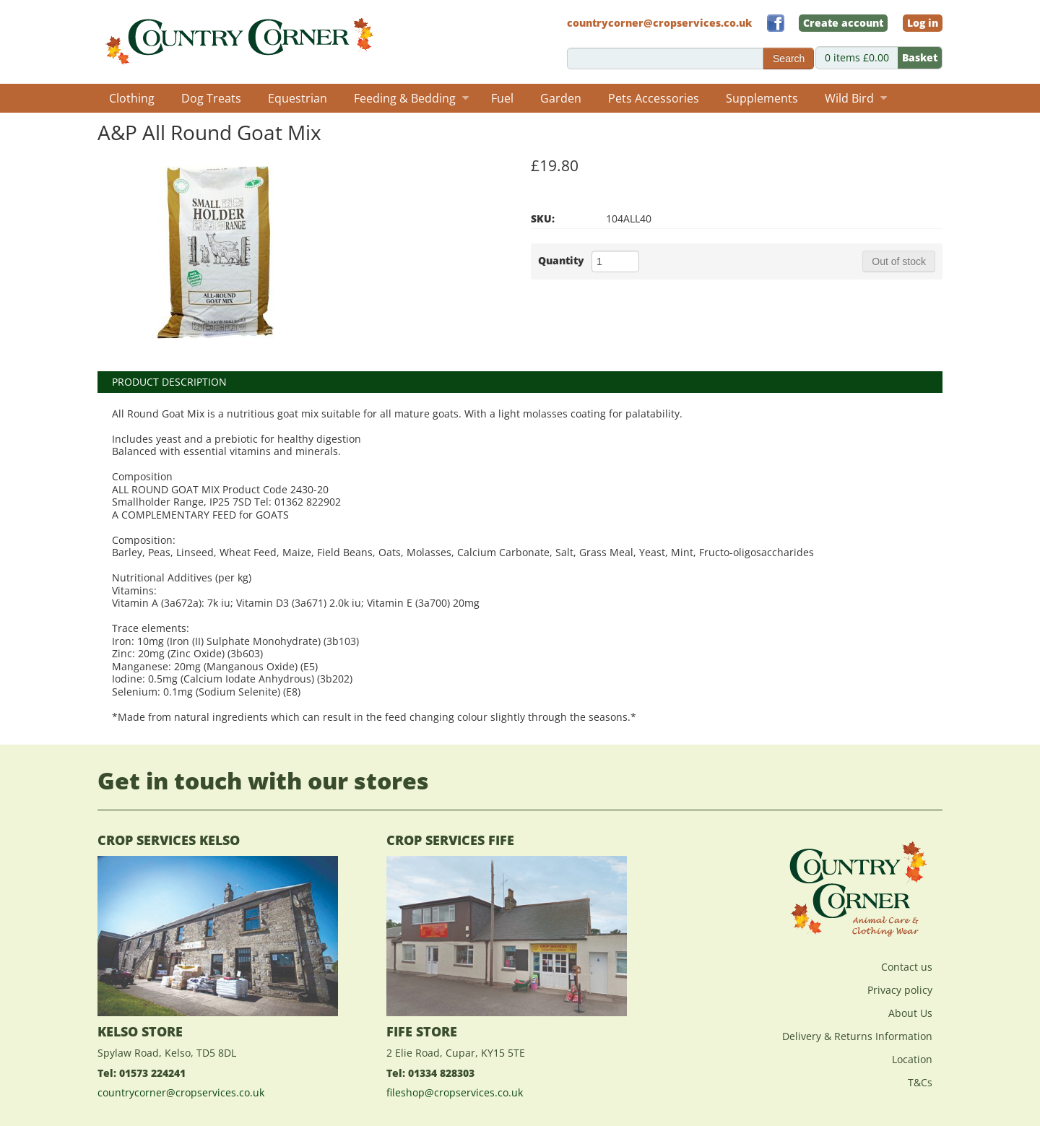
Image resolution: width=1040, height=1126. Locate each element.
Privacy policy (899, 990)
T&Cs (920, 1082)
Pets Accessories (653, 98)
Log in (922, 23)
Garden (560, 98)
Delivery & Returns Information (857, 1036)
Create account (843, 23)
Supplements (762, 98)
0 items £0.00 (883, 58)
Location (912, 1059)
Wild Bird (856, 98)
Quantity (561, 260)
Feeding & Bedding (411, 98)
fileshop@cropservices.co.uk (454, 1092)
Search (789, 58)
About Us (910, 1013)
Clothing (132, 98)
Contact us (906, 967)
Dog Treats (211, 98)
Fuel (502, 98)
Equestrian (297, 98)
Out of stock (899, 261)
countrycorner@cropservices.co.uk (181, 1092)
